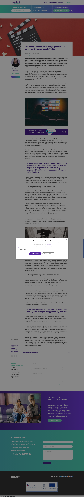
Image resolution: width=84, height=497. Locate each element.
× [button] (66, 239)
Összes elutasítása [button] (48, 253)
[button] (42, 257)
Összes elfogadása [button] (35, 253)
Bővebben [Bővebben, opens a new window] (49, 244)
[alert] (42, 248)
